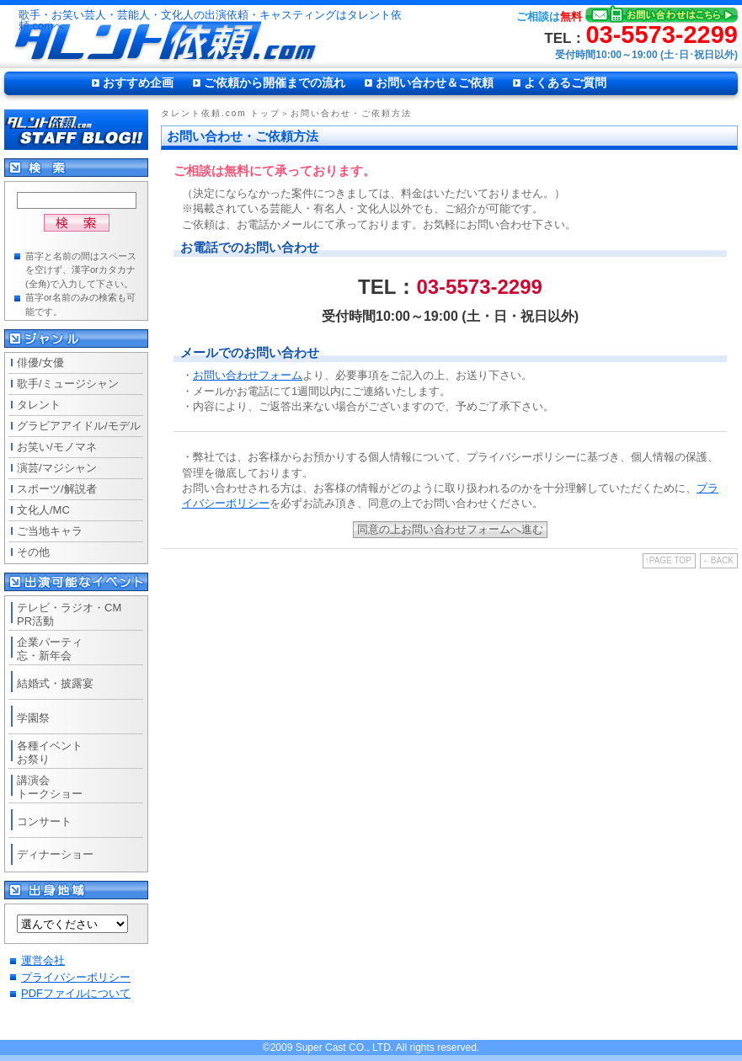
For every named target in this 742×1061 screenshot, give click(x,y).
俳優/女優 (40, 362)
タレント (39, 404)
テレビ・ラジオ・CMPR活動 (69, 614)
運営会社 (43, 960)
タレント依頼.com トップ (220, 113)
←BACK (718, 560)
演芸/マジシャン (57, 467)
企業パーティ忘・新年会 (50, 649)
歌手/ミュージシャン (68, 383)
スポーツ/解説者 (57, 489)
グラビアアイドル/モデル (79, 425)
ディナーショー (55, 854)
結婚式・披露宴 (55, 683)
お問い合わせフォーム (247, 375)
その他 (33, 552)
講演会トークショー (50, 787)
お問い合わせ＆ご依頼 (435, 82)
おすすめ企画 (138, 82)
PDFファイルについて (76, 993)
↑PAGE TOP (668, 560)
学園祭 (33, 718)
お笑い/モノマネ (57, 446)
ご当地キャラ (50, 531)
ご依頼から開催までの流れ (274, 82)
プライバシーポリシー (76, 977)
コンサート (44, 821)
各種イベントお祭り (50, 752)
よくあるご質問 (565, 82)
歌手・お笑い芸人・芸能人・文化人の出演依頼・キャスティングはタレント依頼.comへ (210, 20)
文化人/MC (43, 510)
